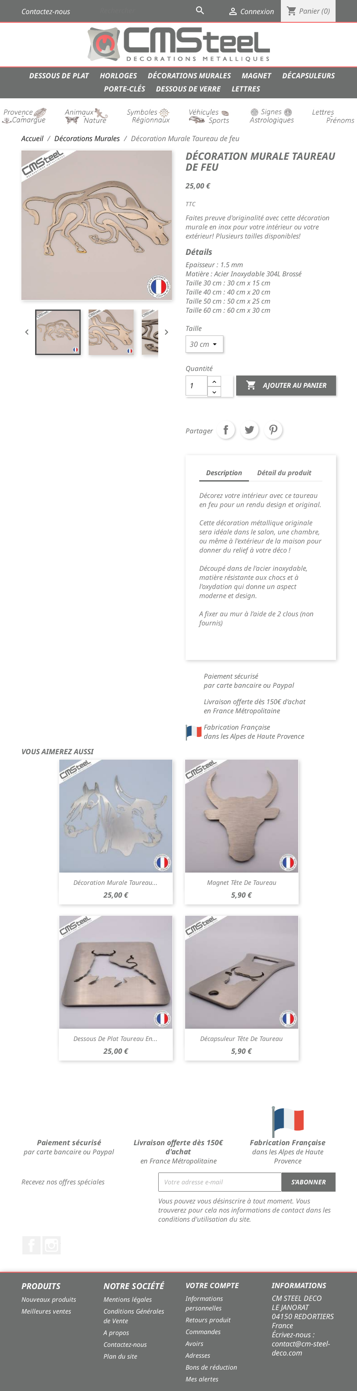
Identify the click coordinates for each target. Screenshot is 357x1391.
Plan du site (120, 1356)
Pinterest (273, 430)
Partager (226, 430)
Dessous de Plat (59, 76)
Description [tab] (224, 472)
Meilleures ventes (46, 1311)
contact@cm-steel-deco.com (301, 1348)
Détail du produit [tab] (284, 472)
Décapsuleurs (308, 76)
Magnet (256, 76)
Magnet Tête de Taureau (241, 882)
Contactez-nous (45, 11)
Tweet (249, 430)
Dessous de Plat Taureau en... (115, 1038)
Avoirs (194, 1343)
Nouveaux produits (48, 1299)
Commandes (203, 1331)
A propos (116, 1332)
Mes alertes (202, 1379)
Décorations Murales (189, 76)
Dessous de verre (188, 89)
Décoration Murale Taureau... (115, 882)
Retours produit (208, 1319)
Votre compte (212, 1285)
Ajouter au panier (286, 385)
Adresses (198, 1355)
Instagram (51, 1245)
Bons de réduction (211, 1367)
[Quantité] (196, 386)
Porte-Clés (124, 89)
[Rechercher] (153, 10)
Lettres (246, 89)
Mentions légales (127, 1299)
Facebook (31, 1245)
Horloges (118, 76)
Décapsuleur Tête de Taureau (241, 1038)
